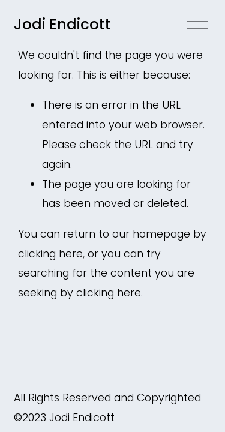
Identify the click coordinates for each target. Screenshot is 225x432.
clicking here (50, 254)
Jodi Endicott (62, 24)
